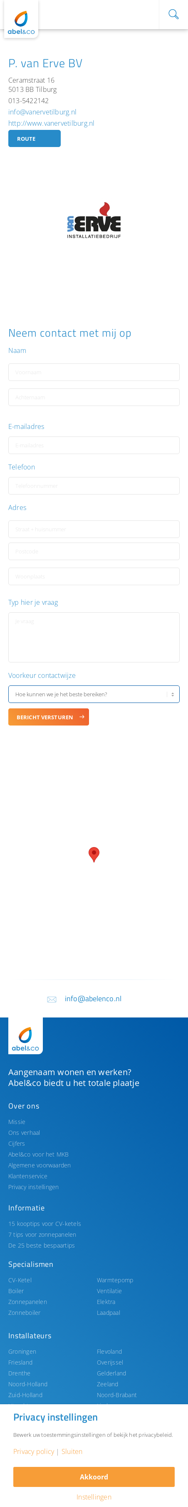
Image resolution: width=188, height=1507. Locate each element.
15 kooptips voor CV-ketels (44, 1224)
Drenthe (19, 1373)
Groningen (22, 1351)
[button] (94, 855)
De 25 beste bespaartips (41, 1245)
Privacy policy (33, 1451)
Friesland (20, 1362)
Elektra (106, 1302)
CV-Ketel (20, 1280)
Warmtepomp (115, 1280)
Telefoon (21, 467)
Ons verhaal (24, 1133)
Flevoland (109, 1351)
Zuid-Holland (25, 1395)
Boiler (16, 1291)
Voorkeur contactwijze (42, 675)
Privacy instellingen (33, 1187)
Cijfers (16, 1143)
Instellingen (94, 1497)
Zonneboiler (24, 1313)
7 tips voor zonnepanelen (42, 1234)
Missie (16, 1122)
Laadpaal (108, 1313)
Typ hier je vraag (33, 602)
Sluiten (72, 1451)
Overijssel (110, 1362)
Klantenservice (27, 1176)
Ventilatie (109, 1291)
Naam (17, 350)
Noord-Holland (27, 1384)
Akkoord (94, 1477)
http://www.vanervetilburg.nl (51, 123)
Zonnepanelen (27, 1302)
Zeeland (108, 1384)
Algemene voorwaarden (39, 1165)
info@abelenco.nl (93, 998)
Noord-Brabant (117, 1395)
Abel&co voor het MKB (38, 1154)
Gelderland (111, 1373)
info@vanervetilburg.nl (42, 112)
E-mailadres (26, 426)
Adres (17, 507)
